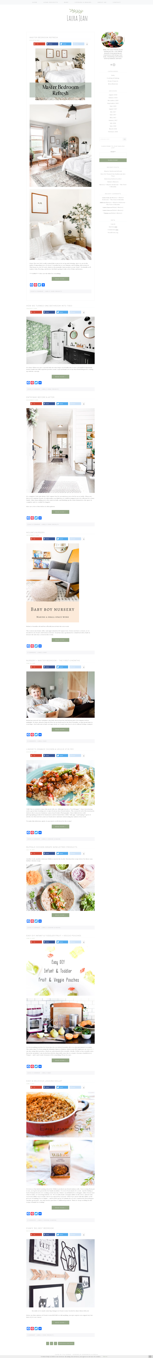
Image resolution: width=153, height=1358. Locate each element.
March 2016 (113, 125)
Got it (105, 1356)
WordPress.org (113, 224)
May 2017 (113, 114)
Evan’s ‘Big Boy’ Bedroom (41, 1227)
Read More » (60, 278)
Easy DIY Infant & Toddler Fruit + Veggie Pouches (57, 935)
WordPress (86, 1353)
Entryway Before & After (42, 396)
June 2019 (113, 104)
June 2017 (113, 112)
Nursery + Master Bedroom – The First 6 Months (56, 660)
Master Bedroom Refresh (45, 37)
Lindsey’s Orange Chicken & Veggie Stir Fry (52, 748)
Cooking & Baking (54, 838)
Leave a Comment (37, 290)
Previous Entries (66, 1342)
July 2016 (113, 120)
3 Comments (31, 740)
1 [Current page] (47, 1342)
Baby (45, 651)
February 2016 (113, 128)
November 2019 (113, 98)
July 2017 (113, 109)
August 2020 (113, 93)
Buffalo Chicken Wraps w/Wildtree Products (54, 846)
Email (113, 148)
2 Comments (31, 1219)
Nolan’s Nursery (36, 532)
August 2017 (113, 106)
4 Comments (31, 651)
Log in (113, 216)
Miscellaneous (113, 82)
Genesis (95, 1353)
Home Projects (56, 290)
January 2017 (113, 117)
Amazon (89, 1048)
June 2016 (113, 122)
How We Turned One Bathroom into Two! (51, 305)
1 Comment (31, 1334)
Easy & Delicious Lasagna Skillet (46, 1080)
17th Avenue (66, 1353)
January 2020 (113, 96)
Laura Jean (76, 18)
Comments (113, 221)
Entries (113, 219)
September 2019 (113, 101)
